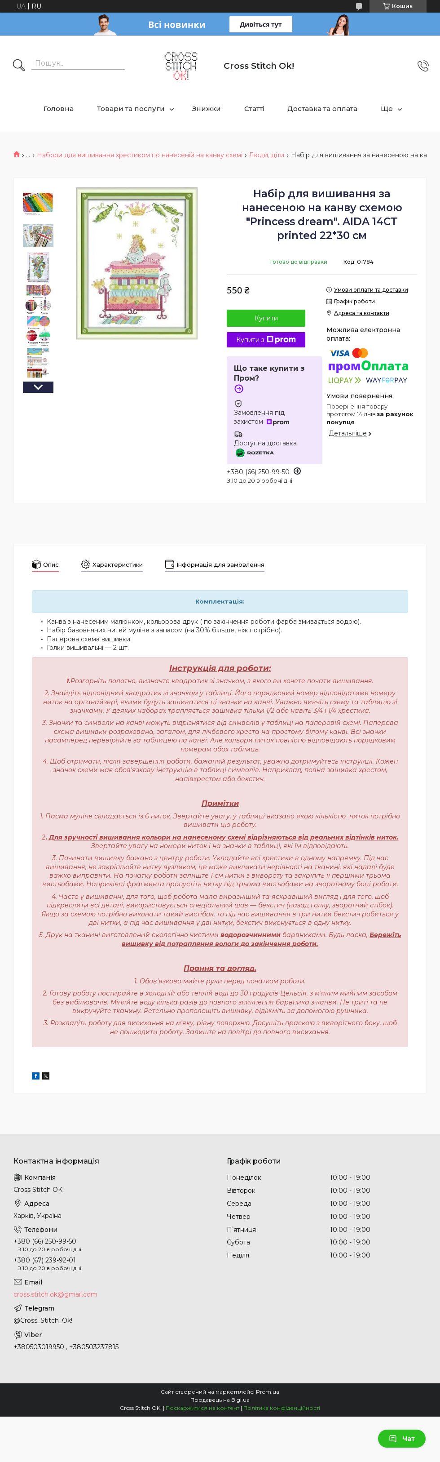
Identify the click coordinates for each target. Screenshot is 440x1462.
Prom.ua (267, 1391)
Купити (266, 318)
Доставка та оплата (322, 108)
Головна (59, 108)
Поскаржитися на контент (202, 1407)
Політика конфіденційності (281, 1407)
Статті (254, 108)
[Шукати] (19, 66)
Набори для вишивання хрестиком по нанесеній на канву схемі (139, 155)
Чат (402, 1439)
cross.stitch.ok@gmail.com (55, 1294)
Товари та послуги (131, 108)
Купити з (266, 340)
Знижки (206, 108)
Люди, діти (266, 155)
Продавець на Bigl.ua (220, 1399)
